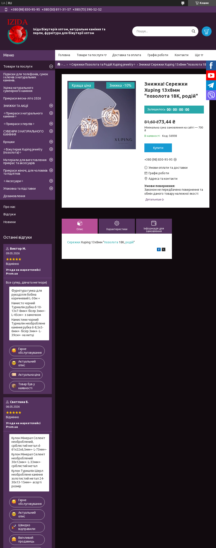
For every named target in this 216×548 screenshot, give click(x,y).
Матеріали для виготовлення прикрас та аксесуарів (25, 161)
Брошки (9, 142)
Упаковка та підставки (19, 188)
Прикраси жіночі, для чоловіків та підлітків (25, 172)
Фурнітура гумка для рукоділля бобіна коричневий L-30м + (26, 294)
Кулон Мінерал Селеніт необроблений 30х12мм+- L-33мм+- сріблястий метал (28, 460)
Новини (9, 222)
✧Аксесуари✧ (13, 181)
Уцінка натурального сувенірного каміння (18, 89)
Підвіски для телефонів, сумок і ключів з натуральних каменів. (25, 77)
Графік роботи (158, 55)
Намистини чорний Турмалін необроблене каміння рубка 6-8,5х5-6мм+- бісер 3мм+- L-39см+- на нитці (28, 327)
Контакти (181, 55)
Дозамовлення (14, 196)
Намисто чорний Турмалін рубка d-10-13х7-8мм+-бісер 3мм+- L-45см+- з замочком (28, 309)
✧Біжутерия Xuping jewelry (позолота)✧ (22, 151)
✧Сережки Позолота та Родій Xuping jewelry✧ (102, 64)
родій (129, 242)
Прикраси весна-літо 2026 (22, 98)
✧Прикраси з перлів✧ (19, 124)
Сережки (73, 242)
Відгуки (9, 214)
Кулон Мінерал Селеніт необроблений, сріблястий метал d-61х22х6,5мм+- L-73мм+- (29, 443)
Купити (158, 148)
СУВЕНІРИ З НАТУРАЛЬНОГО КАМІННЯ (23, 133)
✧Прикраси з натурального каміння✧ (23, 115)
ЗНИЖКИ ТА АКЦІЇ (15, 106)
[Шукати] (193, 31)
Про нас (9, 207)
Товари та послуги (90, 55)
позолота (111, 242)
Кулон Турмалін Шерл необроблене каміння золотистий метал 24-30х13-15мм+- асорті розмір (27, 478)
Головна (64, 55)
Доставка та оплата (126, 55)
